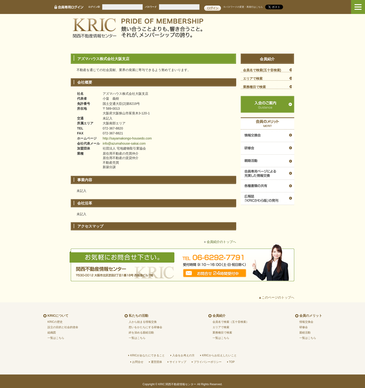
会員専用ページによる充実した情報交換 (267, 173)
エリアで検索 (253, 78)
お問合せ (137, 362)
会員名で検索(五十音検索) (262, 70)
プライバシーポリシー (208, 362)
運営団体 (156, 362)
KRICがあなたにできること (147, 355)
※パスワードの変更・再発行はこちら (243, 7)
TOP (232, 362)
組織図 (51, 332)
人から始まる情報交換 (143, 321)
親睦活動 (267, 161)
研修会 (267, 148)
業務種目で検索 (254, 87)
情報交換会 (267, 135)
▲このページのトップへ (276, 297)
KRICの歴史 (55, 321)
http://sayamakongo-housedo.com (127, 138)
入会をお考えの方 (183, 355)
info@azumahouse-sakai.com (124, 143)
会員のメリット (310, 315)
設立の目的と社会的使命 (62, 327)
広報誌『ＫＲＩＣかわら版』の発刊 (267, 198)
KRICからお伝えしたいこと (219, 355)
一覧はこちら (55, 338)
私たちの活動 (138, 315)
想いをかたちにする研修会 (145, 327)
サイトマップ (177, 362)
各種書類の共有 (267, 186)
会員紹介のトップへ (221, 242)
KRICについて (57, 315)
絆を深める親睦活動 (141, 332)
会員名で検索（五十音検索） (231, 321)
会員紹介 (219, 315)
